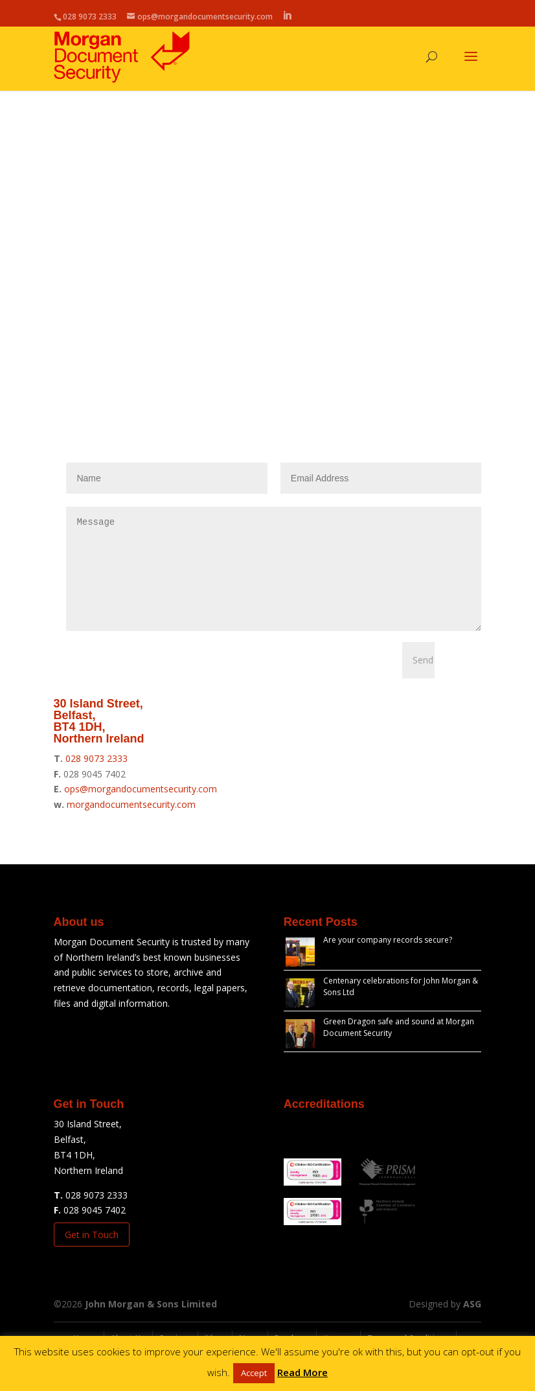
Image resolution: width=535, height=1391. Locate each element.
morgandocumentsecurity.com (131, 824)
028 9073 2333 (96, 778)
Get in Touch (92, 1254)
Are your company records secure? (387, 959)
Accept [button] (254, 1373)
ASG (472, 1323)
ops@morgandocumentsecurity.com (140, 808)
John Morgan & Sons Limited (151, 1323)
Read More (302, 1372)
